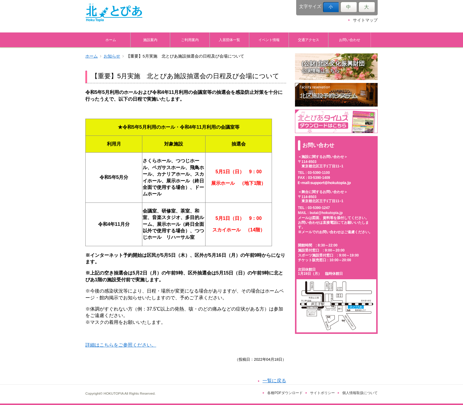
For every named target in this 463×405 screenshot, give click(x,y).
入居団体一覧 (229, 39)
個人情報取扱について (360, 393)
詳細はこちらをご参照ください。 (120, 344)
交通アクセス (308, 39)
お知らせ (112, 56)
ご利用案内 (190, 39)
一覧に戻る (274, 380)
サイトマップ (365, 20)
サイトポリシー (322, 393)
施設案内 (150, 39)
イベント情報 (269, 39)
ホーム (110, 39)
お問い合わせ (349, 39)
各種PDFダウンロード (285, 393)
